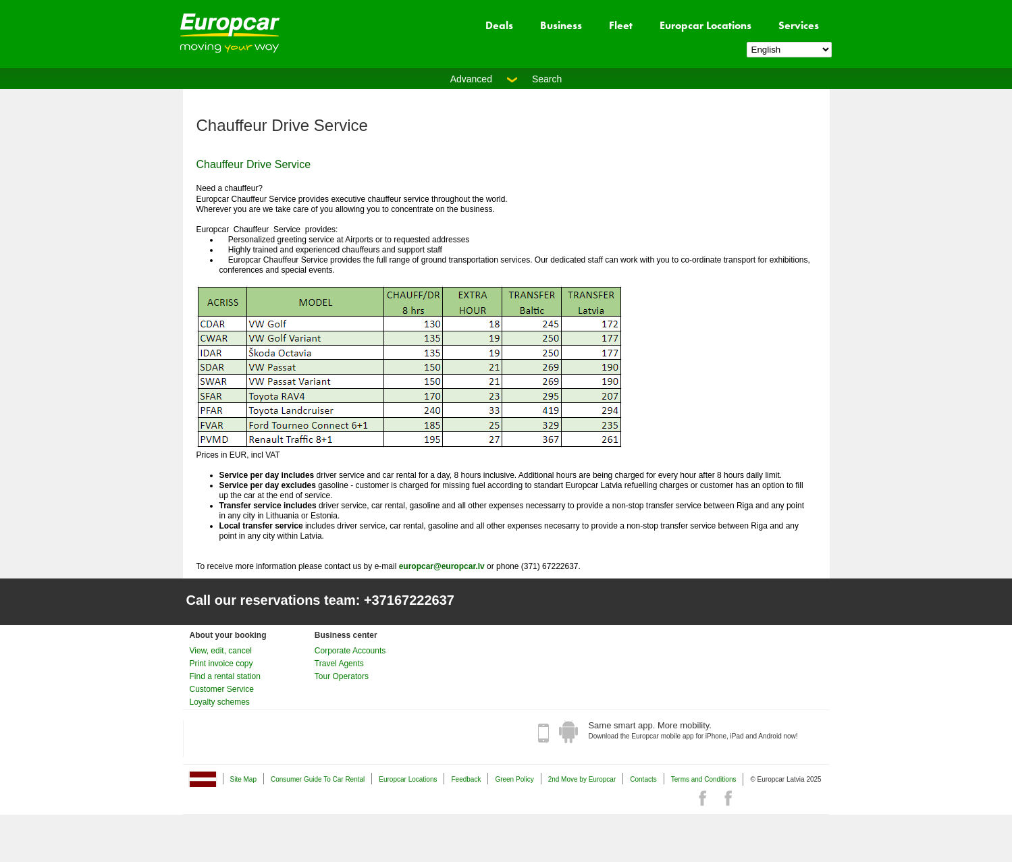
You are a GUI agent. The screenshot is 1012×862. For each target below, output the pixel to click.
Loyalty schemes (220, 702)
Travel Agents (339, 663)
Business (561, 25)
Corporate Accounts (350, 650)
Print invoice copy (221, 663)
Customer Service (222, 689)
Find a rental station (225, 676)
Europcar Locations (705, 25)
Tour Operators (342, 676)
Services (798, 25)
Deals (499, 25)
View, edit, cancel (221, 650)
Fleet (621, 25)
